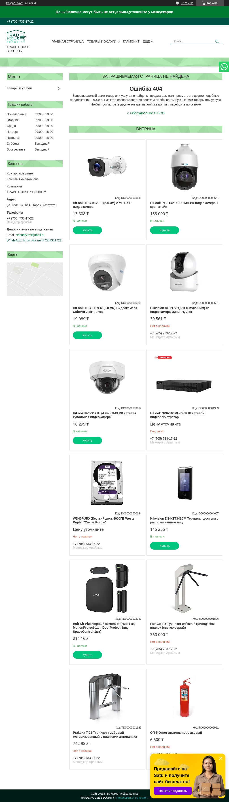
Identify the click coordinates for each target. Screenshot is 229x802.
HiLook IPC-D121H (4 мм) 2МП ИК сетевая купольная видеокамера (104, 415)
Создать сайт (14, 3)
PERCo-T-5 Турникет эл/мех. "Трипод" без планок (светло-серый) (182, 626)
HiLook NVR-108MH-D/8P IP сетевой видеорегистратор (177, 415)
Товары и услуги (101, 41)
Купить (87, 230)
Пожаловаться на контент (132, 797)
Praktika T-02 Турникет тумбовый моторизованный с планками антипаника (105, 734)
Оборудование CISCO (147, 113)
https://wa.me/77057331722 (42, 240)
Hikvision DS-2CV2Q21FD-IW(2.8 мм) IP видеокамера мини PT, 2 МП (179, 310)
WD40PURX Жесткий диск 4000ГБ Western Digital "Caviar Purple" (105, 520)
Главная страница (67, 41)
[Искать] (217, 41)
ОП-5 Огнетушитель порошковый (176, 732)
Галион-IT (131, 41)
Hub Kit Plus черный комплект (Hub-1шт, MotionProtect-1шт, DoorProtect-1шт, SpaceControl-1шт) (104, 627)
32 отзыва (187, 3)
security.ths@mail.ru (30, 235)
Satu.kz (133, 793)
